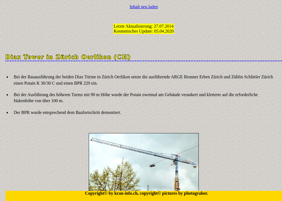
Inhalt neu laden (144, 6)
